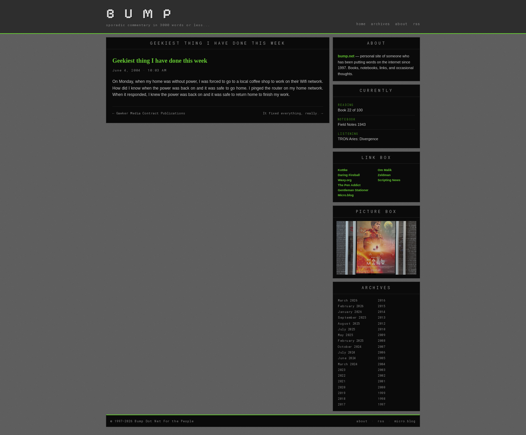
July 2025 (346, 329)
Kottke (343, 170)
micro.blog (405, 421)
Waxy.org (345, 180)
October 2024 (349, 346)
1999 (381, 393)
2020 (341, 387)
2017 (341, 404)
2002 (381, 375)
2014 (381, 312)
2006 (381, 352)
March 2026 (347, 300)
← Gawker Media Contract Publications (148, 113)
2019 (341, 393)
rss (416, 23)
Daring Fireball (349, 175)
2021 (341, 381)
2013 (381, 317)
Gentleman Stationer (353, 190)
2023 (341, 370)
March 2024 (347, 364)
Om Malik (384, 170)
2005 (381, 358)
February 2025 (351, 340)
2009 (381, 335)
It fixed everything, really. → (293, 113)
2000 (381, 387)
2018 (341, 398)
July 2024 (346, 352)
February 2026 (351, 306)
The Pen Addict (349, 185)
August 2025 (349, 323)
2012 (381, 323)
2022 (341, 375)
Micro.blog (346, 195)
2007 (381, 346)
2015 (381, 306)
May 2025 (345, 335)
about (401, 23)
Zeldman (384, 175)
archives (380, 23)
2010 (381, 329)
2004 (381, 364)
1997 (381, 404)
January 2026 (350, 312)
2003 (381, 370)
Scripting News (389, 180)
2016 (381, 300)
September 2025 (352, 317)
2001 (381, 381)
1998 (381, 398)
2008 (381, 340)
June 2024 (347, 358)
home (361, 23)
